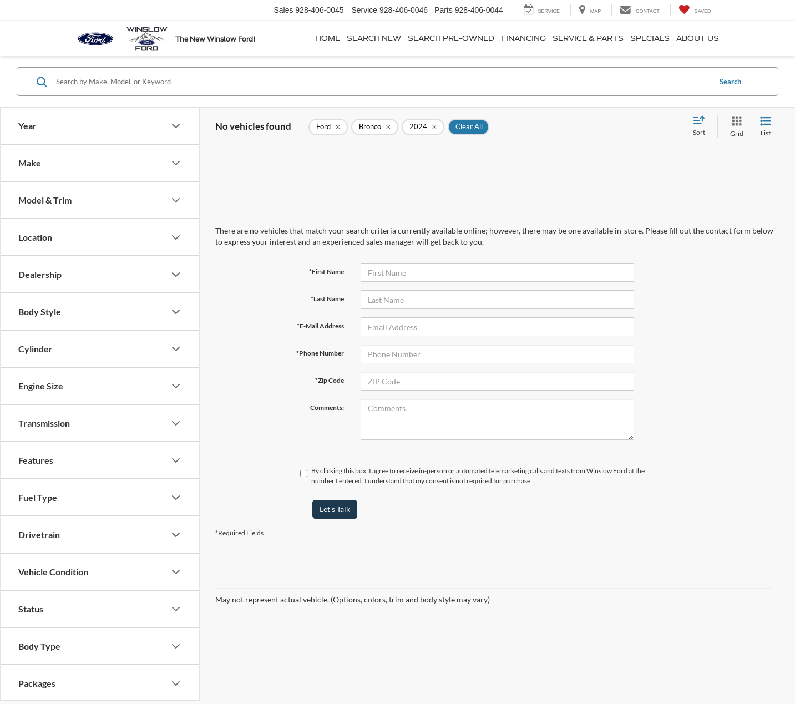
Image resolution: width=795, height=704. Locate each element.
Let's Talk (335, 509)
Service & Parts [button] (588, 38)
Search (730, 81)
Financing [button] (523, 38)
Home (327, 38)
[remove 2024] (423, 127)
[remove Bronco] (374, 127)
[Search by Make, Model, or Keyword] (381, 81)
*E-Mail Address (320, 326)
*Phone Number (320, 353)
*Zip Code (329, 380)
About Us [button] (697, 38)
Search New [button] (374, 38)
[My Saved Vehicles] (695, 10)
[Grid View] (734, 126)
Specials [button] (650, 38)
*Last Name (327, 299)
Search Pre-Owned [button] (451, 38)
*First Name (326, 271)
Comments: (327, 407)
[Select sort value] (702, 126)
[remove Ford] (328, 127)
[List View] (765, 126)
